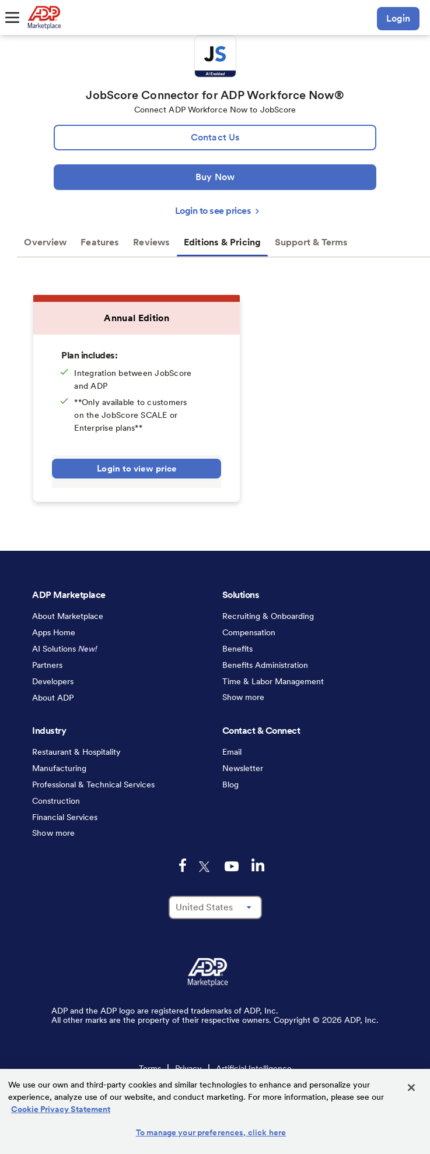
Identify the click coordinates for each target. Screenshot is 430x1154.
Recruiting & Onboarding (268, 616)
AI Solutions (64, 648)
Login (398, 18)
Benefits (237, 648)
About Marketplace (67, 616)
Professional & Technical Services (93, 784)
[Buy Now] (215, 177)
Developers (53, 681)
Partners (47, 665)
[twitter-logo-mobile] (205, 866)
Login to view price (136, 468)
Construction (56, 800)
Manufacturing (59, 768)
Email (232, 752)
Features (100, 242)
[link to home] (44, 17)
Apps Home (53, 632)
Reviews (151, 242)
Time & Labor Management (273, 681)
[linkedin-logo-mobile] (257, 865)
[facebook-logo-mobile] (182, 865)
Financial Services (64, 817)
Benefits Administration (265, 665)
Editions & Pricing (222, 242)
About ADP (53, 697)
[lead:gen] (215, 137)
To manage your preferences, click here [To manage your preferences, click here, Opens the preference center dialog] (211, 1132)
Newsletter (242, 768)
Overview (45, 242)
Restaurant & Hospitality (76, 752)
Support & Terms (311, 242)
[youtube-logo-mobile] (232, 866)
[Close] (411, 1087)
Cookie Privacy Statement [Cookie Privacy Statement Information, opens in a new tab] (60, 1109)
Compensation (248, 632)
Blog (230, 784)
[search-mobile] (359, 19)
